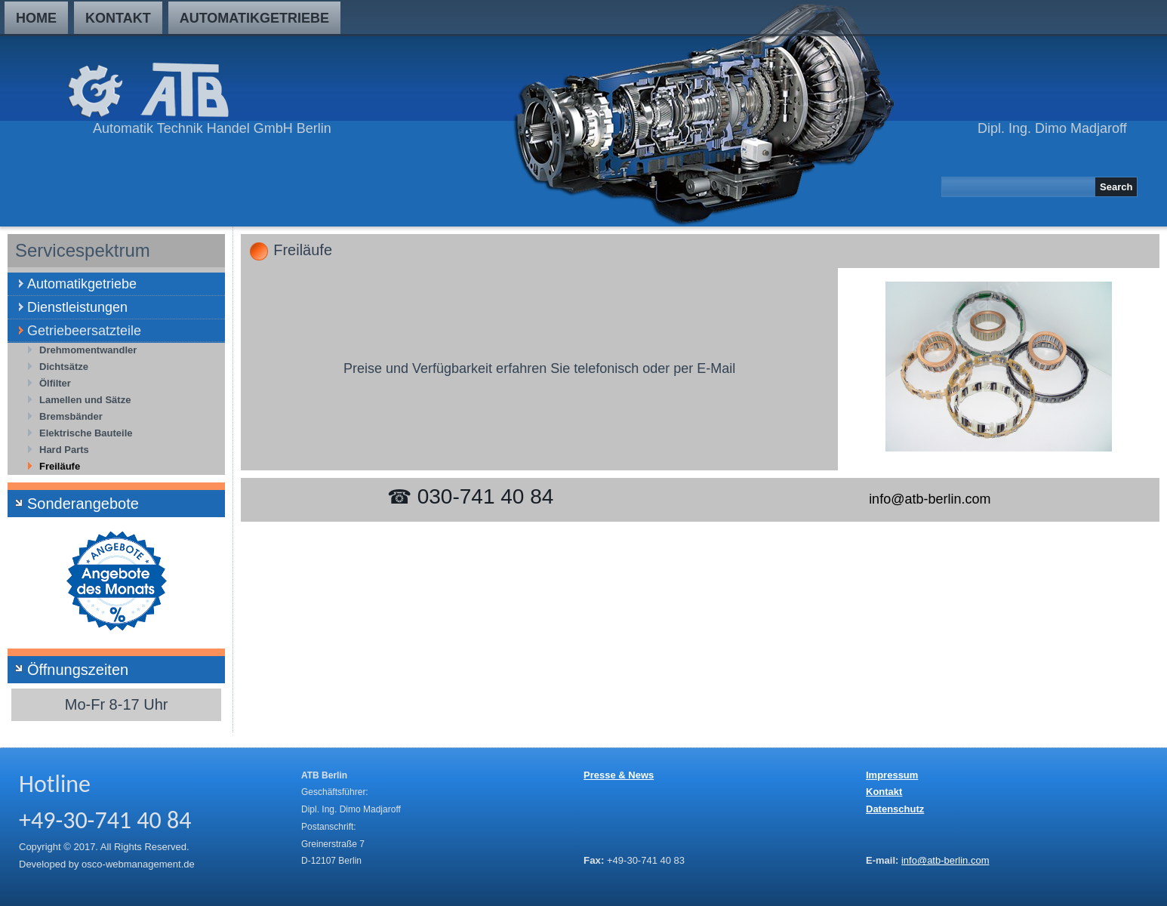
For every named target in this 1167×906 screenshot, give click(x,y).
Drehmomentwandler (88, 350)
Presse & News (619, 775)
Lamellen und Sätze (85, 399)
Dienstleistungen (77, 307)
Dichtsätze (63, 366)
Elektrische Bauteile (86, 433)
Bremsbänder (71, 416)
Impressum (892, 775)
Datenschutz (895, 809)
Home (36, 18)
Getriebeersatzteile (84, 330)
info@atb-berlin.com (929, 499)
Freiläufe (59, 466)
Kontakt (118, 18)
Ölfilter (55, 383)
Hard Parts (64, 449)
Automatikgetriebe (254, 18)
